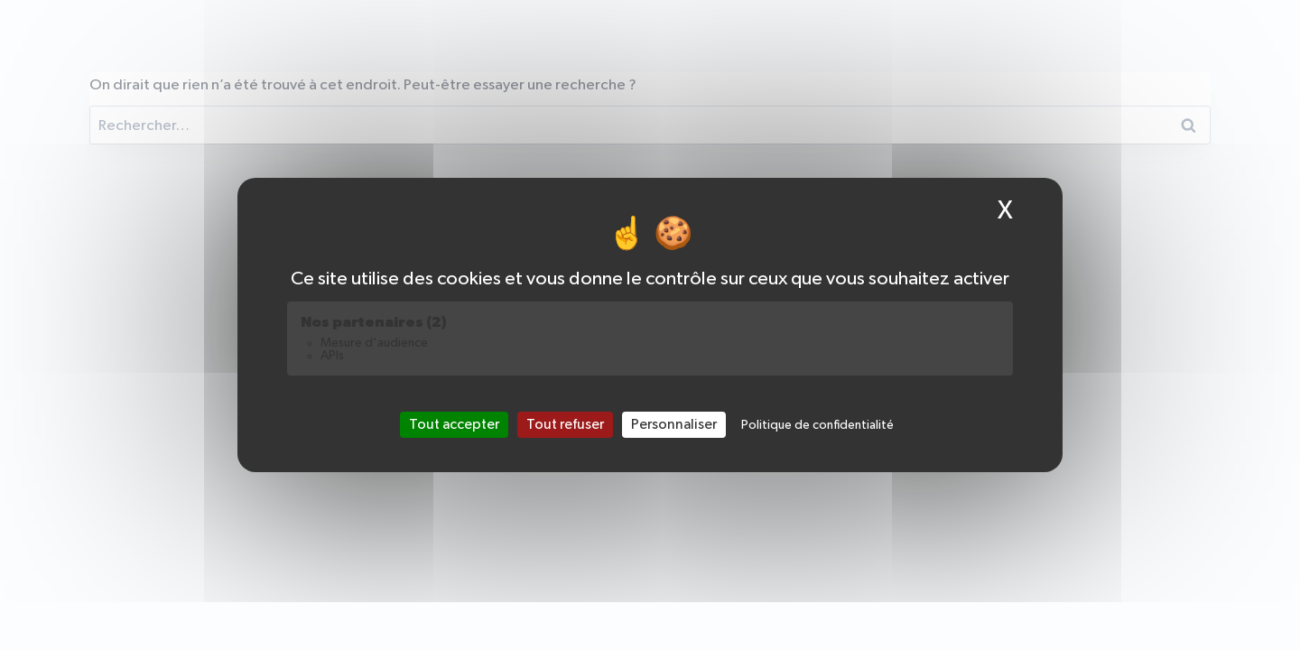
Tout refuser (565, 424)
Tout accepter (454, 424)
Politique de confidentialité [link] (817, 425)
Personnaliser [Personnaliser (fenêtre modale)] (674, 424)
